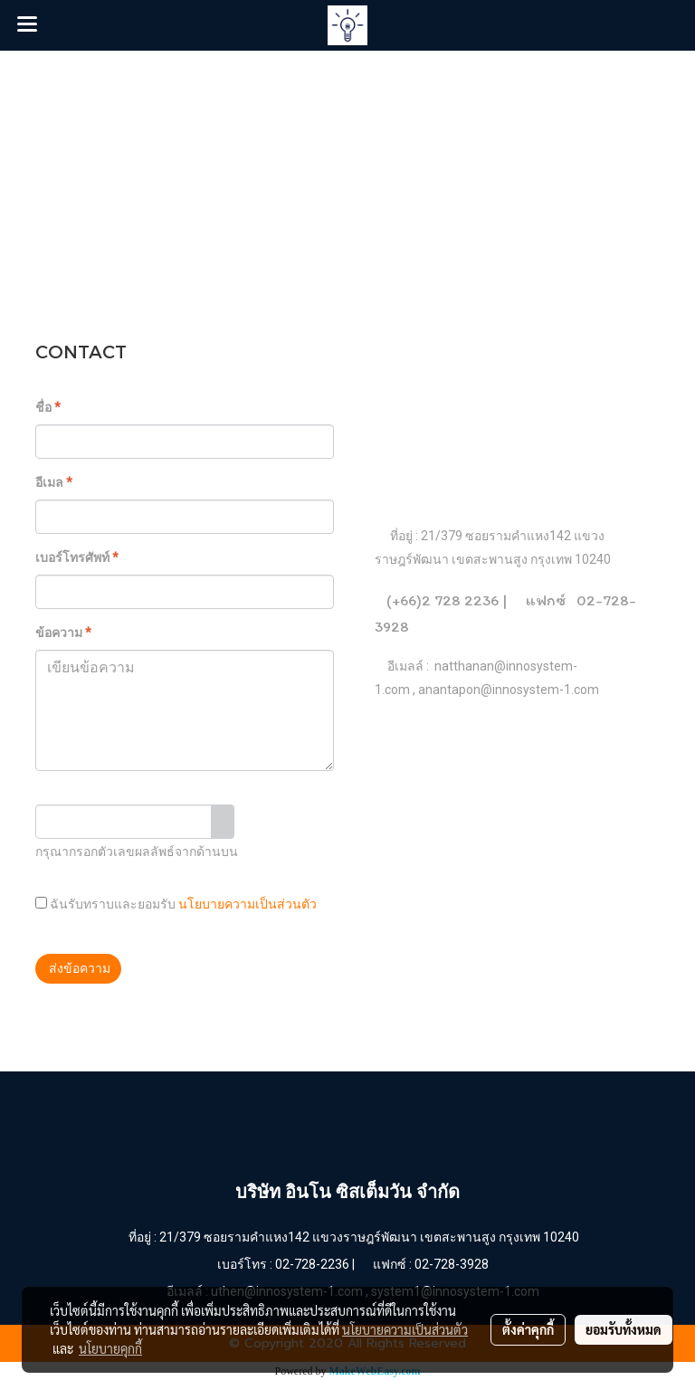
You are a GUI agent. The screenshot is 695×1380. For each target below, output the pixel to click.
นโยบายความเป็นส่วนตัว (247, 904)
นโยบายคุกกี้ (110, 1348)
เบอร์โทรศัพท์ (77, 557)
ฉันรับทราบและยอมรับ (176, 904)
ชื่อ (48, 407)
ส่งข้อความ (78, 968)
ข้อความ (63, 632)
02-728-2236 (312, 1264)
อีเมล (53, 482)
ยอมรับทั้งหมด (624, 1329)
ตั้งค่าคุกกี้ (528, 1329)
